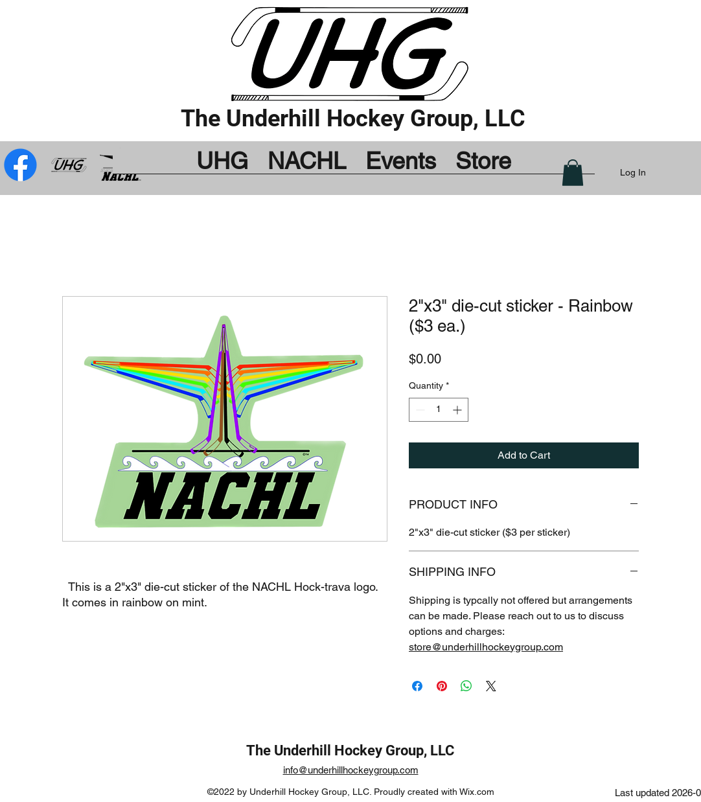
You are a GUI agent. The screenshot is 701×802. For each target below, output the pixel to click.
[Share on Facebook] (417, 686)
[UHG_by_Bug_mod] (70, 165)
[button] (573, 172)
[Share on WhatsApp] (466, 686)
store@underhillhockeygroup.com (486, 647)
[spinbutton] (438, 409)
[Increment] (458, 409)
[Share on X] (491, 686)
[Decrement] (419, 409)
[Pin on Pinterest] (442, 686)
